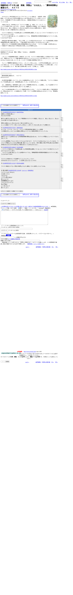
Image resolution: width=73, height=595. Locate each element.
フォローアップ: (5, 200)
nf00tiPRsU (31, 170)
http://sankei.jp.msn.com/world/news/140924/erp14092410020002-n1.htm (19, 69)
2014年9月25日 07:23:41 (9, 127)
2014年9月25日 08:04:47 (9, 134)
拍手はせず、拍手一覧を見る (31, 105)
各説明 (46, 209)
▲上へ (27, 249)
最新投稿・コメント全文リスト (36, 246)
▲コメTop (55, 2)
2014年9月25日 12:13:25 (9, 163)
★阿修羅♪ (3, 2)
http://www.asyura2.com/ (30, 354)
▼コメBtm (62, 2)
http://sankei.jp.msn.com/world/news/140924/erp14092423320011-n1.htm (19, 95)
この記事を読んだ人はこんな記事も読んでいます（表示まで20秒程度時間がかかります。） (26, 206)
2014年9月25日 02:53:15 (9, 112)
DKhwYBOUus (20, 134)
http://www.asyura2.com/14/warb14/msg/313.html (8, 9)
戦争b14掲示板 (46, 249)
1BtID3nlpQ (20, 127)
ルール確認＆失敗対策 (14, 241)
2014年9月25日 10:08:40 (9, 147)
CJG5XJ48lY (20, 147)
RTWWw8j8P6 (20, 163)
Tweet (2, 12)
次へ (67, 2)
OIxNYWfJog (20, 112)
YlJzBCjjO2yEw (24, 170)
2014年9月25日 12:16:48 (14, 170)
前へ (71, 2)
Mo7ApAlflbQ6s (29, 10)
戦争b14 (10, 2)
